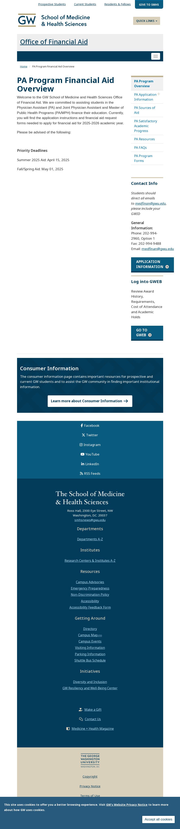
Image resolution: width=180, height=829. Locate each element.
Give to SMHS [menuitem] (149, 4)
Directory (90, 629)
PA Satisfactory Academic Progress (145, 126)
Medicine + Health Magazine (93, 729)
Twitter (92, 435)
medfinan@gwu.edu (150, 203)
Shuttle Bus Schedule (90, 660)
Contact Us (93, 719)
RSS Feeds (92, 473)
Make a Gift (92, 710)
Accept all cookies (158, 820)
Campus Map (88, 635)
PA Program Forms (143, 158)
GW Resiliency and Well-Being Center (90, 688)
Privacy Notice (90, 786)
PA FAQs (140, 147)
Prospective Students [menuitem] (52, 4)
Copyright (90, 776)
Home (23, 66)
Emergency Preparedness (90, 588)
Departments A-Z (90, 539)
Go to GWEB (141, 332)
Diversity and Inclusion (90, 682)
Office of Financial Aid (54, 41)
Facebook (91, 425)
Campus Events (90, 641)
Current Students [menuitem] (85, 4)
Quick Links (146, 21)
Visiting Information (90, 648)
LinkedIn (92, 464)
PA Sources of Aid (144, 110)
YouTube (92, 454)
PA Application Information (145, 97)
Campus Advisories (90, 582)
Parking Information (90, 654)
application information (149, 264)
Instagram (92, 444)
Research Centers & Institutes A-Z (90, 561)
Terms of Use (90, 796)
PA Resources (144, 139)
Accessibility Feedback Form (90, 607)
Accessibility (90, 601)
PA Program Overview (143, 83)
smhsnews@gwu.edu (90, 520)
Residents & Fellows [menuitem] (117, 4)
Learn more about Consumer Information (90, 401)
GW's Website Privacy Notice (127, 805)
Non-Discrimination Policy (90, 595)
